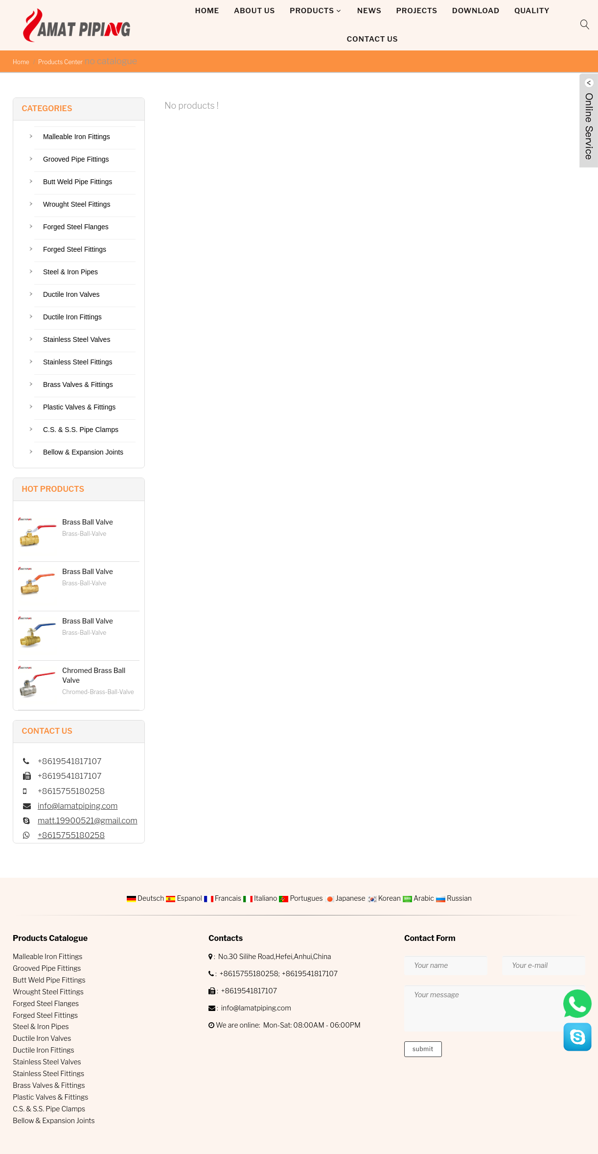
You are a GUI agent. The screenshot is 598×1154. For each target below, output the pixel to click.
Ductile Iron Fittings (72, 317)
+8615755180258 (71, 835)
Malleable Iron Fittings (76, 137)
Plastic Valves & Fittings (79, 407)
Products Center (60, 62)
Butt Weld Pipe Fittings (77, 182)
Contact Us (372, 39)
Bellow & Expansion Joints (83, 452)
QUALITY (532, 10)
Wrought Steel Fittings (76, 204)
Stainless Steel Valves (76, 339)
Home (207, 10)
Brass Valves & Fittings (78, 384)
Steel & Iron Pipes (70, 272)
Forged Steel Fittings (74, 249)
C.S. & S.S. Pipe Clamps (80, 429)
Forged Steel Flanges (76, 227)
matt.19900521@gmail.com (88, 820)
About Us (254, 10)
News (369, 10)
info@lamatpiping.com (77, 806)
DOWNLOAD (476, 10)
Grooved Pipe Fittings (76, 159)
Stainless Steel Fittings (78, 362)
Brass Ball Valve (87, 522)
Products (312, 10)
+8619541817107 (310, 973)
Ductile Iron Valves (71, 294)
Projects (416, 10)
